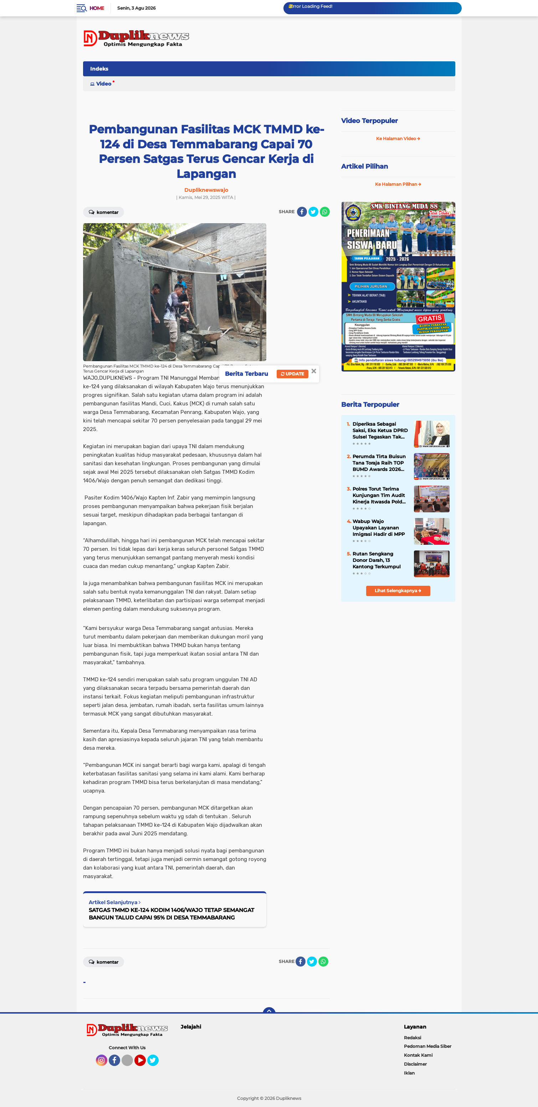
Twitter (156, 1063)
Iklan (409, 1073)
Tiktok (129, 1063)
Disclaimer (415, 1064)
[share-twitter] (313, 212)
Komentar (103, 212)
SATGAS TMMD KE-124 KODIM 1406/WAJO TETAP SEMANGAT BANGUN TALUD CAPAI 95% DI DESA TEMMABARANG (171, 914)
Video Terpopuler (369, 121)
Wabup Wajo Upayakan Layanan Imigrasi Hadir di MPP (379, 527)
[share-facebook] (302, 212)
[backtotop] (269, 1013)
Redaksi (412, 1037)
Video (103, 84)
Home (96, 8)
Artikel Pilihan (364, 166)
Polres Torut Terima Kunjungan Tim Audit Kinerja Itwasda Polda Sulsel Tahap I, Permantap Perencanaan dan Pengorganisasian (379, 495)
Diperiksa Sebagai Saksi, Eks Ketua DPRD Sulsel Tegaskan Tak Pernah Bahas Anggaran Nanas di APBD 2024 (380, 430)
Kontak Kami (418, 1055)
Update (292, 373)
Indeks (99, 69)
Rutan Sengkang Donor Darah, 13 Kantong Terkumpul (377, 560)
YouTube (145, 1063)
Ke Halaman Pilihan (398, 184)
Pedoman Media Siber (427, 1046)
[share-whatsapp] (325, 212)
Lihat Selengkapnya (398, 590)
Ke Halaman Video (398, 138)
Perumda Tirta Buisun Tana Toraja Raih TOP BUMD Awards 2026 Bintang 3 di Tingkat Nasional (379, 463)
